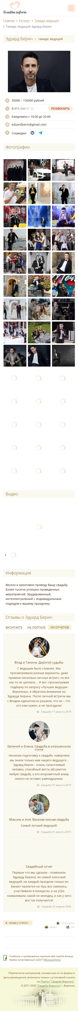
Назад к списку (18, 922)
